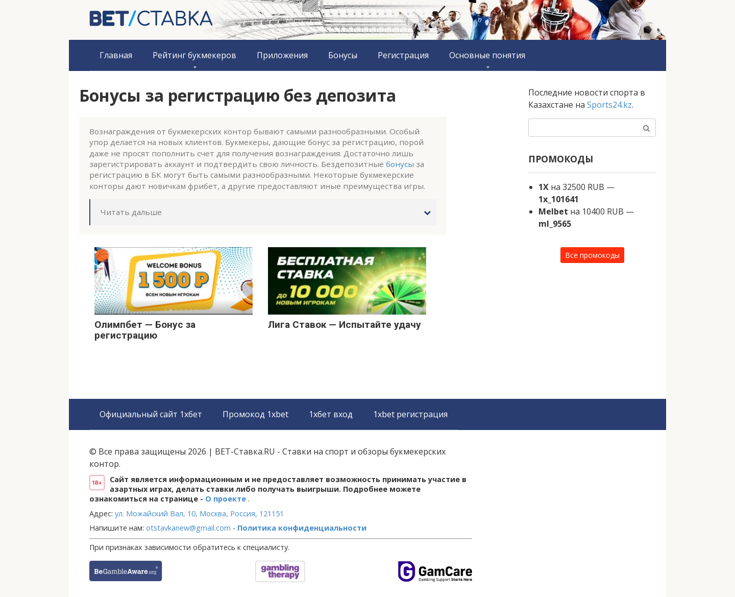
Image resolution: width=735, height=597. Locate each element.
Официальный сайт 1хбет (151, 414)
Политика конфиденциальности (301, 528)
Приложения (282, 55)
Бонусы (342, 55)
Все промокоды (592, 255)
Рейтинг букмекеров (194, 55)
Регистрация (403, 55)
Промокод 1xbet (255, 414)
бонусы (400, 164)
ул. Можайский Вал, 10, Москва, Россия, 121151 (199, 513)
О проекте (226, 499)
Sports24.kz (609, 104)
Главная (116, 55)
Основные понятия (487, 55)
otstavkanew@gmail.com (188, 528)
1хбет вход (331, 414)
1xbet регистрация (410, 414)
